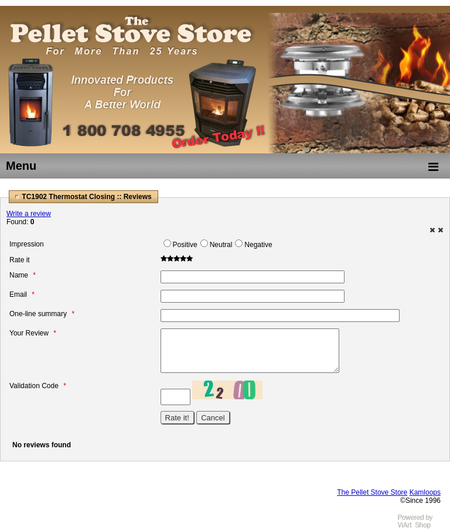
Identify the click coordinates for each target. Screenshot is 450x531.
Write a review (28, 214)
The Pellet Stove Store (372, 492)
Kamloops (425, 492)
